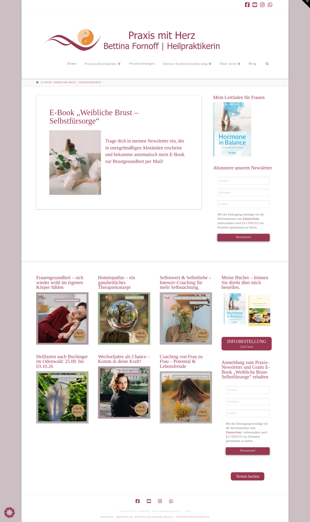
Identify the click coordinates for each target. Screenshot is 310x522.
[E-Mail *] (243, 204)
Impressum (124, 515)
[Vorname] (243, 180)
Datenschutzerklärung (154, 515)
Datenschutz (251, 218)
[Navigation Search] (267, 68)
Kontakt (107, 515)
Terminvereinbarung (193, 515)
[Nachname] (243, 192)
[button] (306, 4)
